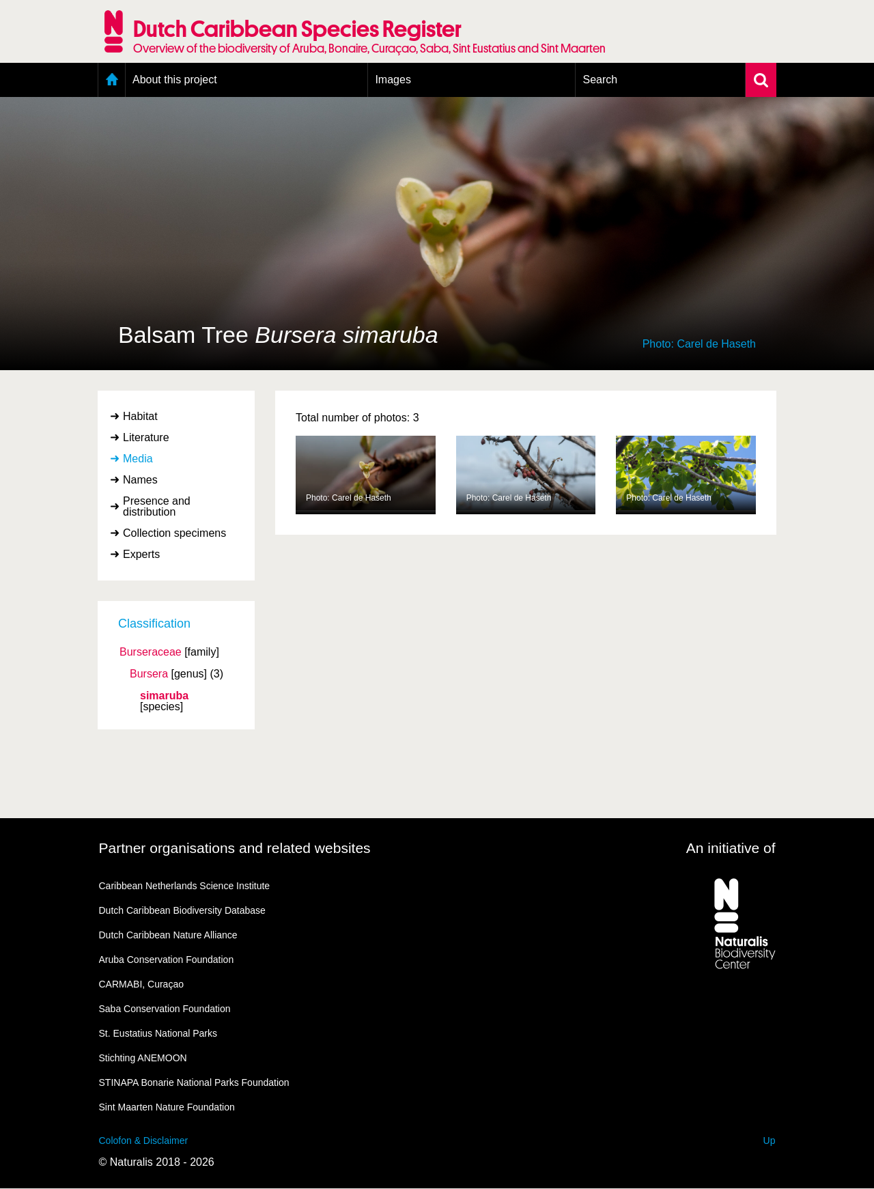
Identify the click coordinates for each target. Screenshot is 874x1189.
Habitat (140, 416)
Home (111, 80)
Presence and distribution (157, 506)
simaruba (164, 695)
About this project (174, 79)
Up (769, 1140)
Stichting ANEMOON (143, 1057)
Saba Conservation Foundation (165, 1008)
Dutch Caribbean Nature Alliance (168, 934)
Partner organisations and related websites (235, 848)
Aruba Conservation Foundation (166, 959)
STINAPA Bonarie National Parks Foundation (194, 1082)
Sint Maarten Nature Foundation (167, 1107)
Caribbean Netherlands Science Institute (184, 885)
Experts (141, 554)
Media (138, 458)
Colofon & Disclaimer (143, 1140)
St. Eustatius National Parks (158, 1033)
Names (140, 480)
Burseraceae (150, 652)
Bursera (149, 674)
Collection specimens (174, 533)
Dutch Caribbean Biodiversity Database (182, 910)
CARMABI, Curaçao (141, 984)
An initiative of (731, 848)
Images (392, 79)
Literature (146, 437)
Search (599, 79)
